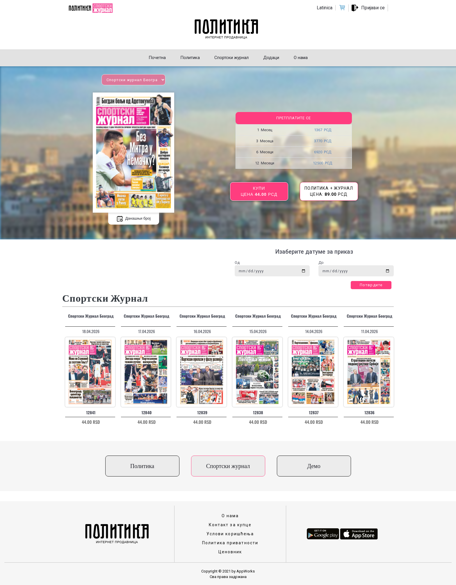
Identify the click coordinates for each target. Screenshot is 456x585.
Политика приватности (230, 542)
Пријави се (373, 7)
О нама (230, 515)
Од (237, 262)
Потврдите (371, 285)
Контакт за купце (230, 524)
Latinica (324, 7)
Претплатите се (293, 118)
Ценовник (230, 552)
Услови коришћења (230, 533)
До (321, 262)
